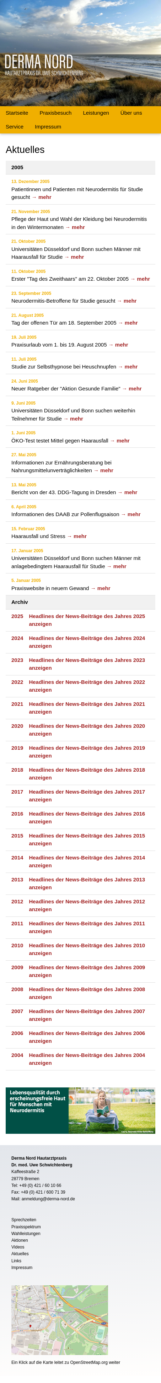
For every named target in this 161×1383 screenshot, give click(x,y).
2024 (17, 638)
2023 (17, 660)
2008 (17, 989)
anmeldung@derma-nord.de (48, 1198)
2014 (17, 858)
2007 (17, 1011)
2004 (17, 1055)
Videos (17, 1247)
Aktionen (19, 1240)
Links (16, 1260)
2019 (17, 748)
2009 (17, 967)
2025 (17, 616)
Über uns (131, 113)
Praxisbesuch (55, 113)
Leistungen (96, 113)
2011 (17, 923)
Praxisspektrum (26, 1226)
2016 (17, 814)
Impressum (48, 127)
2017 (17, 792)
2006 (17, 1033)
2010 (17, 945)
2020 (17, 726)
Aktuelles (20, 1253)
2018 (17, 770)
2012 (17, 901)
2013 (17, 879)
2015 (17, 836)
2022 (17, 682)
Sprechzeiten (23, 1219)
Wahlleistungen (26, 1233)
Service (14, 127)
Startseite (17, 113)
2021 (17, 704)
